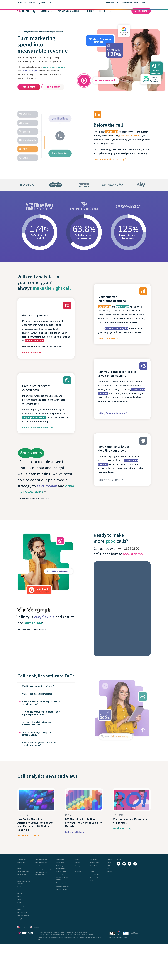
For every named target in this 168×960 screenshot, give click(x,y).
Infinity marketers (108, 338)
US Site (34, 927)
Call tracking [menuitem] (21, 862)
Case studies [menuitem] (94, 866)
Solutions (45, 10)
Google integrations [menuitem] (62, 886)
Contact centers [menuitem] (22, 912)
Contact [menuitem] (109, 859)
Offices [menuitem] (77, 862)
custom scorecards (34, 340)
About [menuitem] (77, 859)
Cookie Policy (83, 937)
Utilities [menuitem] (20, 903)
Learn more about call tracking (109, 159)
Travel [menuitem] (19, 899)
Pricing (90, 10)
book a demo (133, 554)
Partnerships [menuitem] (60, 859)
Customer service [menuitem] (23, 915)
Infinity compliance (109, 479)
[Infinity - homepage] (25, 933)
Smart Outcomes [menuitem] (23, 871)
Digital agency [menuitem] (60, 862)
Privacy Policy (74, 937)
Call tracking (105, 306)
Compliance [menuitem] (21, 919)
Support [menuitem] (109, 871)
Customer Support (130, 3)
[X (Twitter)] (129, 864)
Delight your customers (34, 417)
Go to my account (111, 3)
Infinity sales (30, 352)
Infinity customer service (36, 427)
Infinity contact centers (111, 413)
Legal (90, 937)
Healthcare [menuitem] (21, 887)
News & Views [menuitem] (94, 862)
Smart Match (122, 306)
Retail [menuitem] (19, 896)
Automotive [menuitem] (21, 878)
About (144, 3)
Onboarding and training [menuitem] (43, 869)
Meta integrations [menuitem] (62, 889)
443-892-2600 (26, 2)
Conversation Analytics (116, 328)
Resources (104, 10)
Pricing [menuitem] (77, 866)
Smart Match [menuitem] (21, 875)
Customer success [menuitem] (41, 859)
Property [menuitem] (20, 893)
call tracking (111, 131)
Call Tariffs (95, 937)
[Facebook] (135, 864)
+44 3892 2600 (128, 548)
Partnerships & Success (68, 10)
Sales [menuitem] (19, 909)
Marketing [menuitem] (20, 906)
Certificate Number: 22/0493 (118, 937)
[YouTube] (124, 864)
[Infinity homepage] (26, 11)
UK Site (21, 927)
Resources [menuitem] (93, 859)
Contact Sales (45, 3)
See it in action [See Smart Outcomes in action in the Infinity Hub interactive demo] (53, 86)
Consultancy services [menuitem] (42, 866)
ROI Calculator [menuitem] (94, 875)
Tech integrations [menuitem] (62, 883)
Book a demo (141, 10)
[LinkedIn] (118, 864)
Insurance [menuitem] (20, 890)
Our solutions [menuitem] (21, 859)
